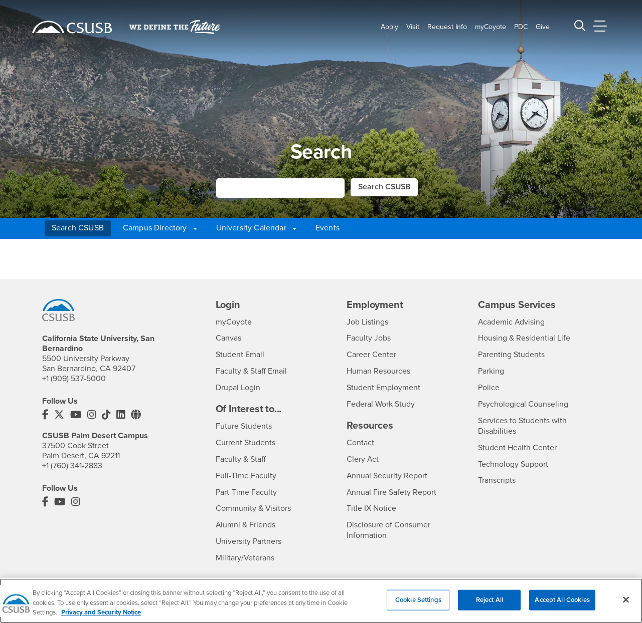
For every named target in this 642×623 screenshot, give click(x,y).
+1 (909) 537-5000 (74, 379)
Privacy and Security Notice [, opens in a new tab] (101, 612)
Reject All (489, 599)
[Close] (626, 599)
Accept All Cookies (562, 599)
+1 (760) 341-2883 (72, 465)
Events (327, 228)
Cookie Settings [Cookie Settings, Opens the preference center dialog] (418, 599)
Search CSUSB (78, 228)
